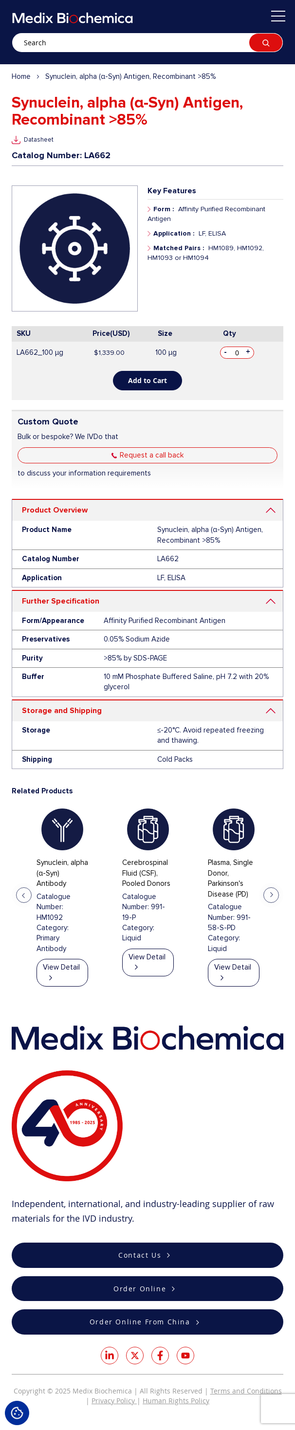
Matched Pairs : (178, 248)
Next (271, 895)
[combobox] (147, 42)
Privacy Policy (114, 1400)
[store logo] (72, 17)
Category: (53, 927)
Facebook (160, 1355)
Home (21, 76)
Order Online (139, 1288)
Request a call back (152, 455)
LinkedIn (109, 1355)
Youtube (185, 1355)
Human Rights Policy (176, 1400)
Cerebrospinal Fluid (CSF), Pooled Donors (146, 873)
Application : (173, 233)
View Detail (61, 967)
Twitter (135, 1355)
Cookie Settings (17, 1413)
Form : (163, 209)
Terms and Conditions (246, 1390)
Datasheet (39, 140)
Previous (24, 895)
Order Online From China (140, 1321)
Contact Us (139, 1255)
